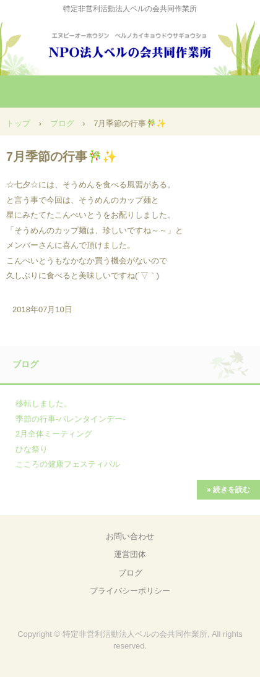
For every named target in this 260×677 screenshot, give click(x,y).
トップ (18, 123)
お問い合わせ (130, 536)
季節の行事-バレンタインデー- (70, 419)
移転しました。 (43, 403)
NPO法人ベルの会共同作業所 (130, 43)
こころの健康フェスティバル (67, 464)
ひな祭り (31, 449)
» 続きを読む (228, 489)
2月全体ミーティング (53, 433)
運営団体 (130, 554)
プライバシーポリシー (130, 590)
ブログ (62, 123)
